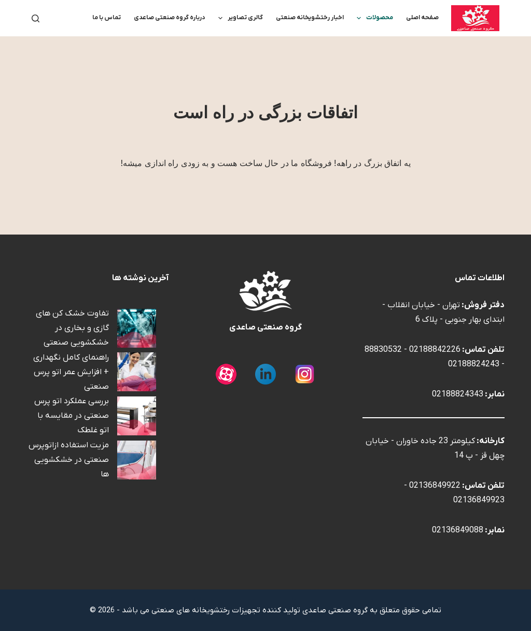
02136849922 (434, 486)
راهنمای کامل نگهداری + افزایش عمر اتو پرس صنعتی (71, 372)
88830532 (383, 350)
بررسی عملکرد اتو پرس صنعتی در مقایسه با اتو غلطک (71, 415)
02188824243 (473, 364)
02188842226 (434, 350)
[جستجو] (35, 18)
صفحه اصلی (422, 17)
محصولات (373, 18)
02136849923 (479, 500)
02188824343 (457, 394)
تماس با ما (106, 17)
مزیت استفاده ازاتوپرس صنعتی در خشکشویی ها (69, 459)
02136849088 (457, 530)
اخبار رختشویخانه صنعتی (310, 17)
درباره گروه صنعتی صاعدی (169, 17)
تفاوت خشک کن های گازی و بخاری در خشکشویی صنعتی (72, 328)
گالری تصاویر (238, 18)
